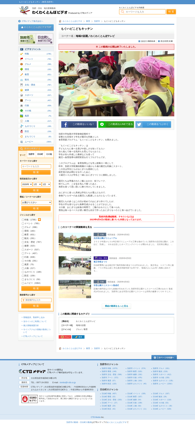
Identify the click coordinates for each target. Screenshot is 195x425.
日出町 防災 (109, 409)
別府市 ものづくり (163, 381)
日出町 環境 (109, 397)
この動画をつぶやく (158, 124)
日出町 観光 (160, 397)
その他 (38, 110)
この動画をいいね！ (83, 124)
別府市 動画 (27, 39)
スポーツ (38, 95)
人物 (38, 121)
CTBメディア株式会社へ (32, 21)
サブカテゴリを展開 (39, 219)
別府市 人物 (135, 381)
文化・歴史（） (32, 242)
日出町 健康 (134, 400)
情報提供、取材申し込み (34, 317)
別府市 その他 (162, 377)
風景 (38, 115)
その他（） (30, 261)
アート (38, 100)
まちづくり (38, 136)
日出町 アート (110, 403)
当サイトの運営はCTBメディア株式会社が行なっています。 (65, 371)
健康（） (29, 245)
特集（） (30, 219)
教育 (88, 21)
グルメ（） (30, 227)
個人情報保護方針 (31, 325)
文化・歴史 (38, 84)
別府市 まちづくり (137, 384)
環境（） (29, 231)
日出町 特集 (110, 393)
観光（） (29, 238)
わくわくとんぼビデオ (61, 10)
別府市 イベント (137, 368)
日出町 (40, 154)
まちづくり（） (31, 279)
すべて (23, 155)
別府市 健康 (135, 374)
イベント (38, 59)
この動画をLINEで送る (120, 124)
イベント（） (31, 223)
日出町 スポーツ (162, 400)
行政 (38, 105)
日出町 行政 (135, 403)
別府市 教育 (135, 371)
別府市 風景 (109, 381)
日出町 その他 (161, 403)
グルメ (38, 64)
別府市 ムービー (163, 384)
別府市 (97, 21)
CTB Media (96, 417)
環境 (38, 69)
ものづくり (38, 126)
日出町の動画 (86, 422)
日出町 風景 (109, 406)
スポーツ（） (31, 249)
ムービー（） (32, 283)
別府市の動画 (72, 422)
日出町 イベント (137, 393)
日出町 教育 (135, 397)
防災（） (29, 275)
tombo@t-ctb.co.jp (68, 382)
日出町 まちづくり (137, 409)
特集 (38, 53)
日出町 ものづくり (163, 406)
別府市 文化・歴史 (112, 374)
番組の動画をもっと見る (116, 306)
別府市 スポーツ (162, 374)
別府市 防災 (110, 384)
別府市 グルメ (162, 368)
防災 (38, 131)
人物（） (29, 268)
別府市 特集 (110, 368)
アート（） (30, 253)
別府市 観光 (161, 371)
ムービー (38, 141)
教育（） (29, 234)
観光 (38, 79)
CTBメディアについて (33, 336)
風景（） (28, 264)
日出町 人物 (134, 406)
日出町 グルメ (162, 393)
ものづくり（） (32, 272)
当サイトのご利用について (35, 321)
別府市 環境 (110, 371)
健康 (38, 90)
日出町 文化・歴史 (112, 400)
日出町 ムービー (162, 409)
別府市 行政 (135, 377)
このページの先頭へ (164, 357)
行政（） (29, 257)
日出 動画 (44, 39)
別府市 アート (110, 377)
